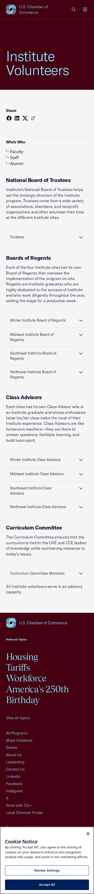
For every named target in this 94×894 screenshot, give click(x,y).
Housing (22, 656)
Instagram (14, 791)
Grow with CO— (19, 805)
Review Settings (47, 870)
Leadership (15, 762)
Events (11, 747)
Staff (12, 157)
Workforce (26, 678)
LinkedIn (13, 776)
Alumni (14, 163)
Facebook (14, 783)
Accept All (47, 884)
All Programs (16, 733)
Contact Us (15, 769)
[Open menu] (85, 9)
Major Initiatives (19, 740)
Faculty (14, 151)
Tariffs (18, 667)
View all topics (18, 717)
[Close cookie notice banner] (87, 833)
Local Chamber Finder (24, 812)
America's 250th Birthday (37, 694)
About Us (14, 754)
